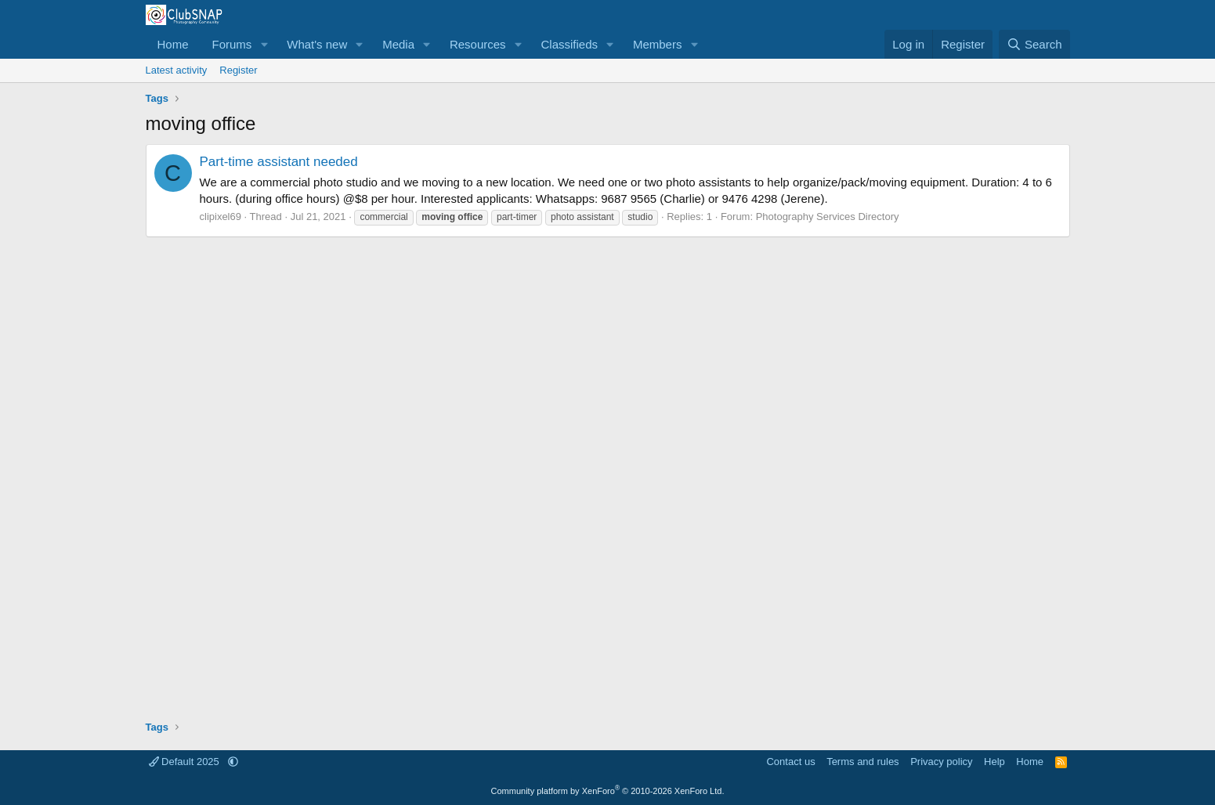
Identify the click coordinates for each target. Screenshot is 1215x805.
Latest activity (177, 70)
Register (238, 70)
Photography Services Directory (827, 216)
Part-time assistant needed (279, 161)
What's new (317, 44)
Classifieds (569, 44)
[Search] (1034, 44)
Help (994, 761)
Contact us (790, 761)
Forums (232, 44)
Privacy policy (941, 761)
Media (398, 44)
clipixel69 (220, 216)
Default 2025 (185, 761)
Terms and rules (862, 761)
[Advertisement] (608, 473)
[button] (264, 44)
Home (173, 44)
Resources (478, 44)
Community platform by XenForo (608, 791)
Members (657, 44)
